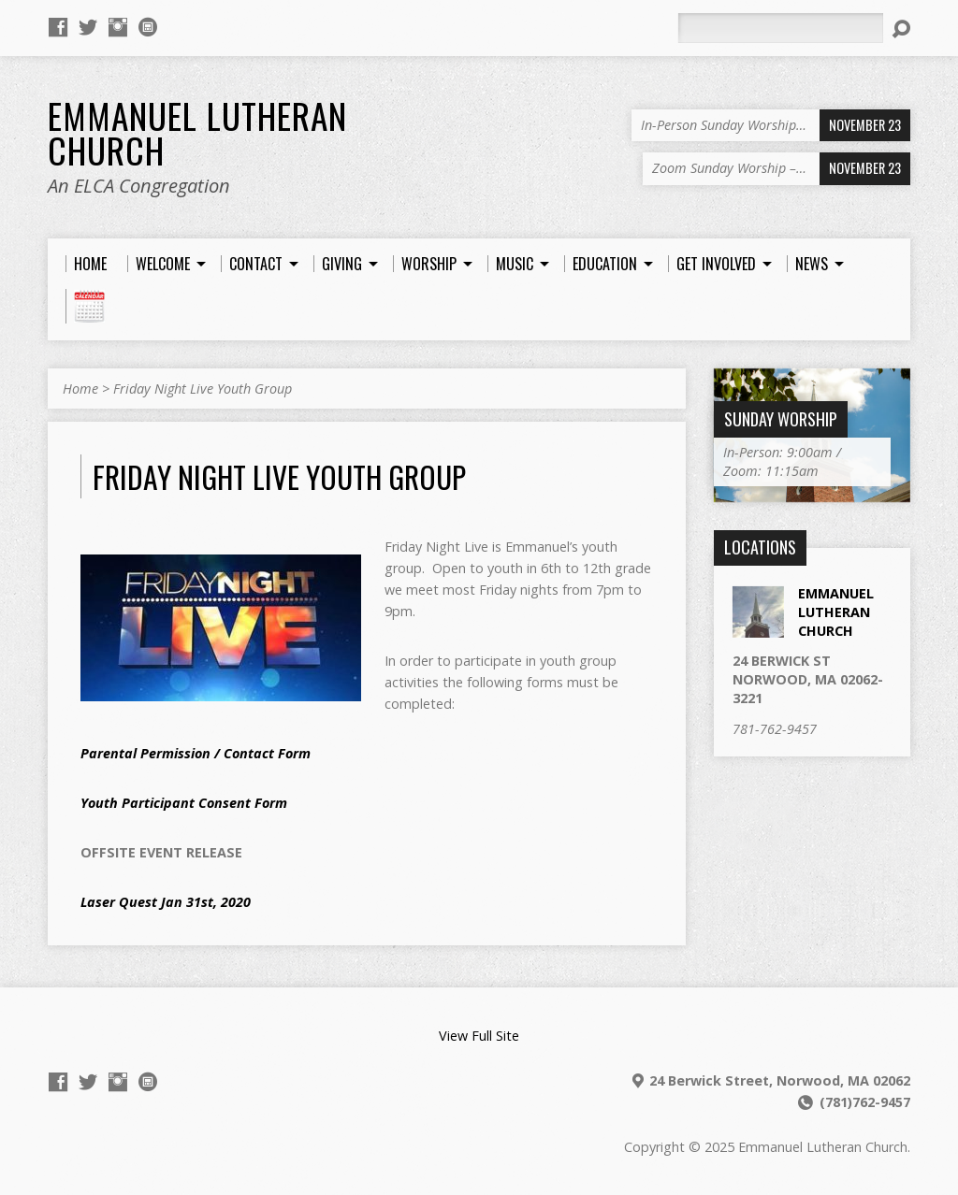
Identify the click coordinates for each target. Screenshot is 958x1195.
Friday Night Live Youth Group (202, 388)
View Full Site (479, 1035)
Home (80, 388)
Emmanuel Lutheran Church (197, 132)
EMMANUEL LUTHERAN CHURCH (836, 612)
